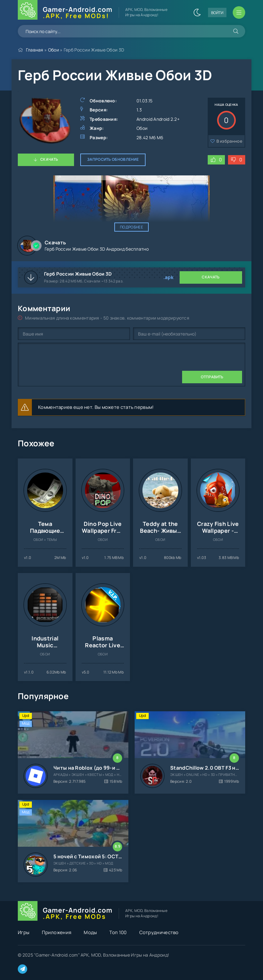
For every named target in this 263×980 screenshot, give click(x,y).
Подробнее (131, 227)
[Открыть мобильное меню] (239, 12)
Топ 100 (118, 932)
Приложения (56, 932)
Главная (34, 50)
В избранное (229, 141)
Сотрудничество (159, 932)
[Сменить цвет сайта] (197, 12)
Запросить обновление (113, 159)
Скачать (49, 159)
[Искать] (235, 31)
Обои (53, 50)
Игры (23, 932)
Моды (90, 932)
